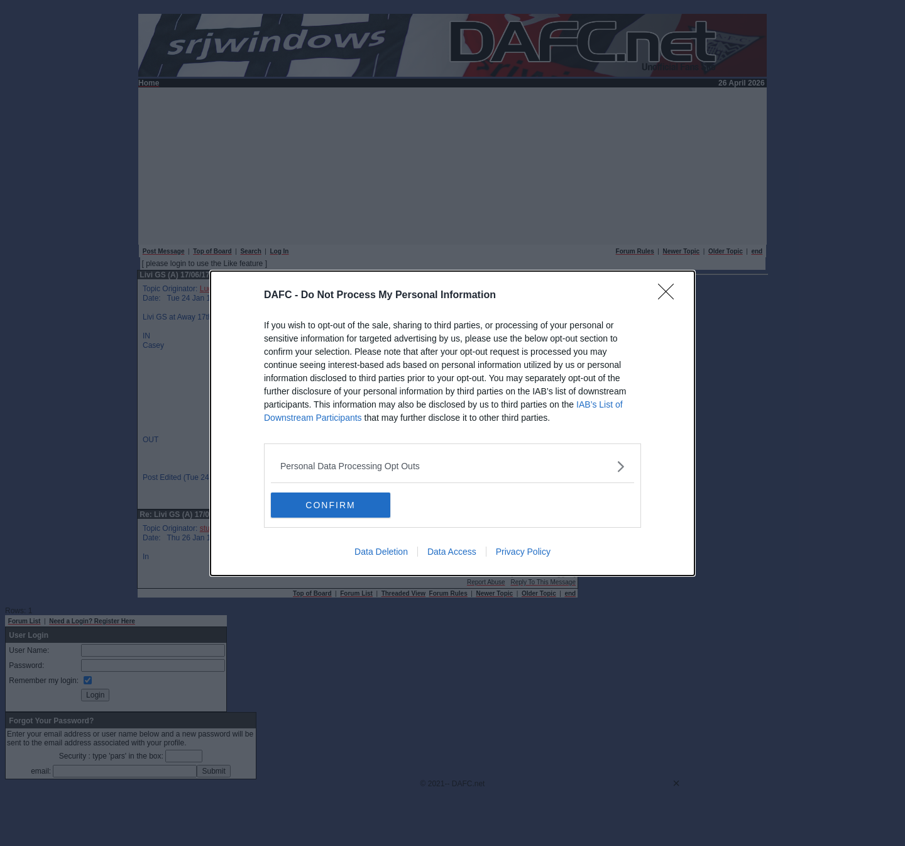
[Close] (670, 296)
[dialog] (452, 423)
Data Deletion (381, 552)
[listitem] (452, 466)
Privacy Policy (523, 552)
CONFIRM (330, 505)
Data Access (451, 552)
